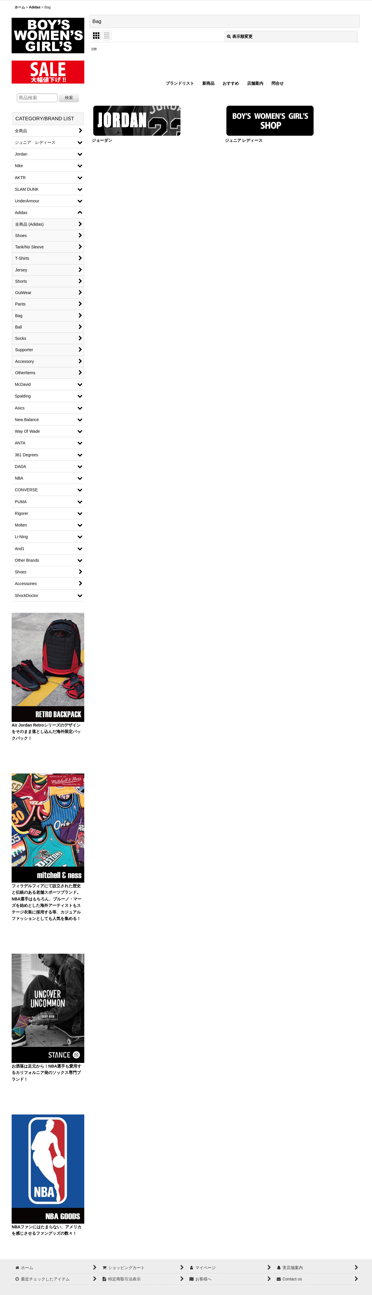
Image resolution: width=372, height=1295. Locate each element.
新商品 (208, 83)
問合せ (277, 83)
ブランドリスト (180, 83)
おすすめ (231, 83)
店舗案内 (255, 83)
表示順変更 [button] (240, 36)
